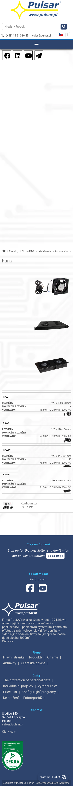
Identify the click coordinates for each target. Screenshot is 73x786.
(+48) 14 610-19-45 (15, 35)
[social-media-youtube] (27, 55)
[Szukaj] (64, 27)
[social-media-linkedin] (15, 55)
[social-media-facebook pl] (5, 55)
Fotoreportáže (33, 698)
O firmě (52, 657)
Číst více (7, 641)
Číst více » (9, 731)
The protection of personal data (26, 680)
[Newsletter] (38, 55)
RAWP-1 (7, 449)
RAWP (6, 474)
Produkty (14, 251)
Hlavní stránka (14, 657)
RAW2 (6, 423)
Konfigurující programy (39, 692)
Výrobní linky (47, 686)
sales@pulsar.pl (41, 35)
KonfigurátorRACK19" (19, 505)
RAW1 (6, 396)
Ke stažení (11, 698)
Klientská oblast (33, 663)
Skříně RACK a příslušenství (36, 251)
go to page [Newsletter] (55, 556)
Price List (10, 692)
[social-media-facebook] (30, 590)
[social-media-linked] (36, 590)
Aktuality (9, 663)
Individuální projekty (18, 686)
